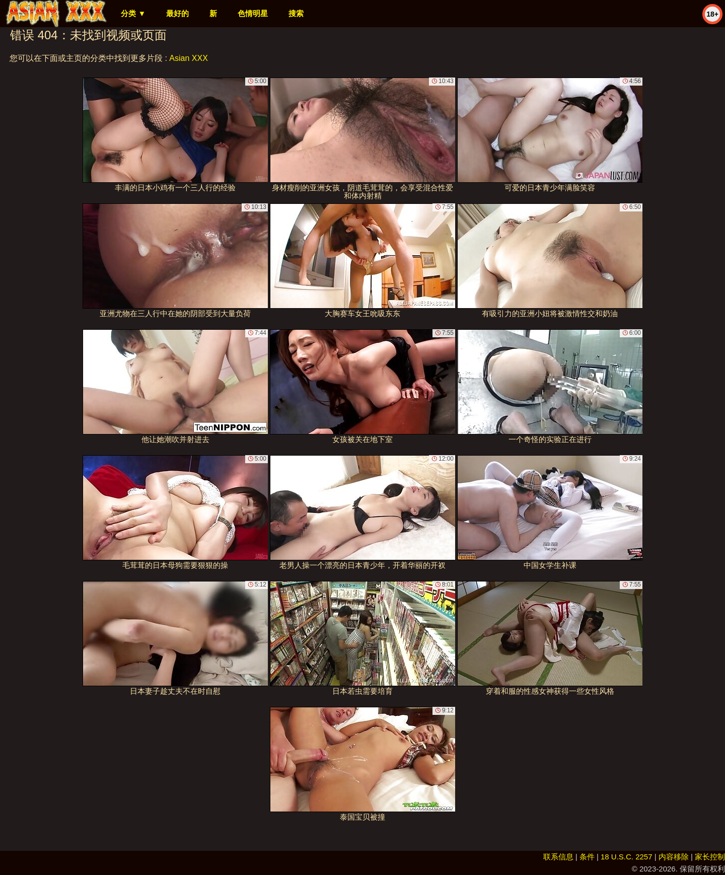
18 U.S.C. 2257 (626, 856)
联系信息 (558, 856)
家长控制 (710, 856)
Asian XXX (188, 58)
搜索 (296, 13)
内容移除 (674, 856)
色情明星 (253, 13)
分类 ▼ (133, 13)
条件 (587, 856)
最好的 (177, 13)
